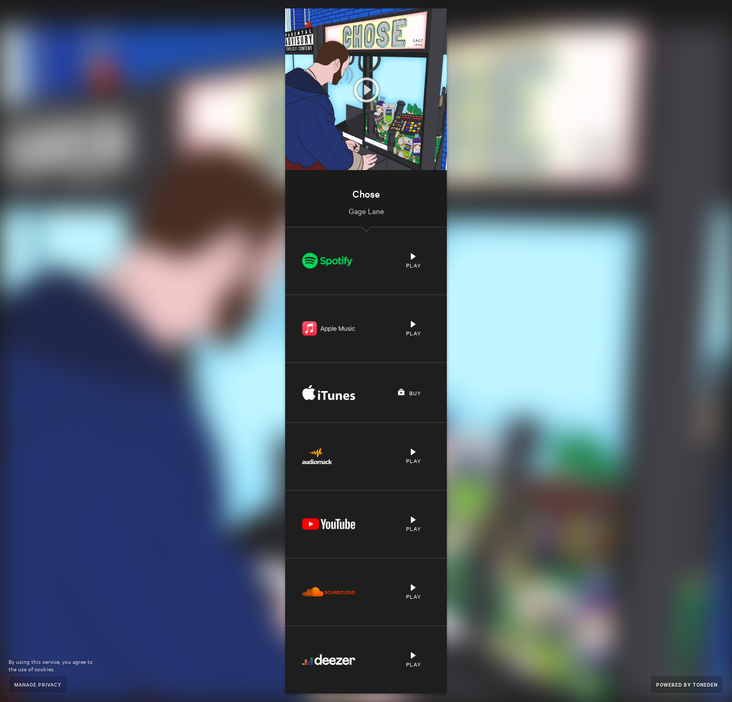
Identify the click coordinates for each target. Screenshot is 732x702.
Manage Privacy (37, 684)
